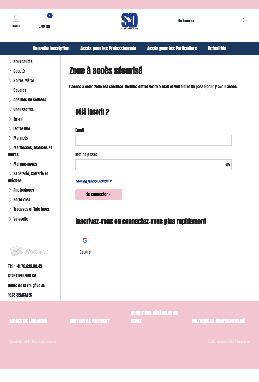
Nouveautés (22, 61)
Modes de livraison (28, 321)
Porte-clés (21, 200)
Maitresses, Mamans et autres (30, 151)
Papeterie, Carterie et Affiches (28, 177)
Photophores (23, 190)
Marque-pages (25, 164)
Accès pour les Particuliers (172, 48)
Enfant (18, 119)
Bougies (19, 90)
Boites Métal (23, 80)
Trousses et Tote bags (31, 209)
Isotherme (21, 128)
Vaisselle (20, 219)
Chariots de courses (29, 100)
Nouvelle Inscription (51, 48)
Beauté (19, 71)
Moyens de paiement (89, 321)
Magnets (20, 138)
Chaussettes (23, 109)
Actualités (217, 48)
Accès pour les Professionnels (108, 48)
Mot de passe (86, 154)
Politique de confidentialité (218, 321)
